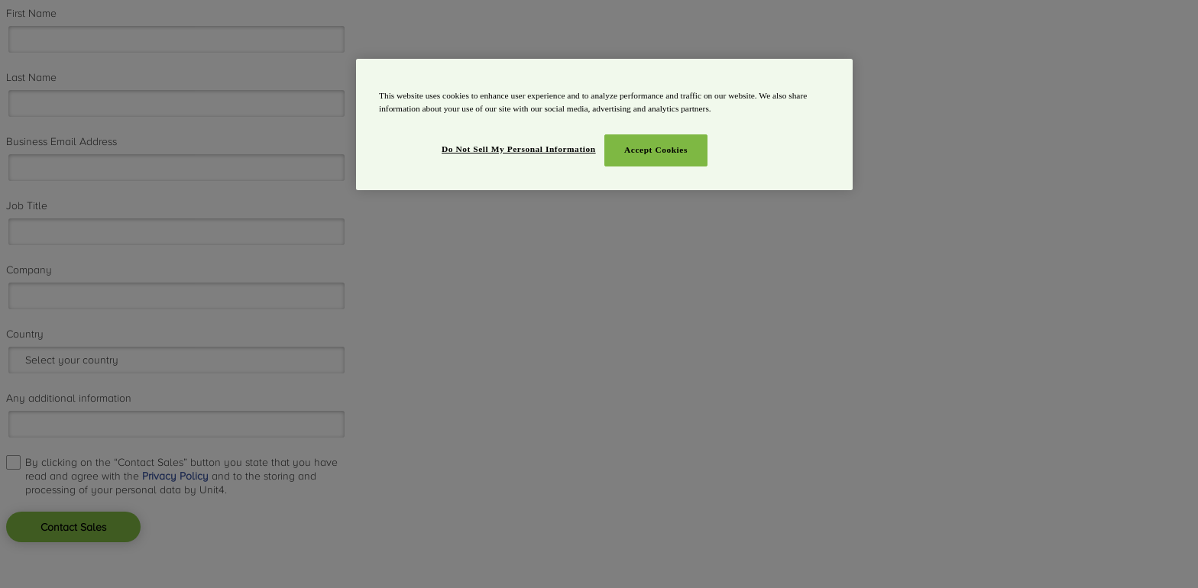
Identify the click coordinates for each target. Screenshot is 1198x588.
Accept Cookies (656, 149)
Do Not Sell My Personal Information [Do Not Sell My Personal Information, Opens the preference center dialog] (519, 148)
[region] (604, 124)
